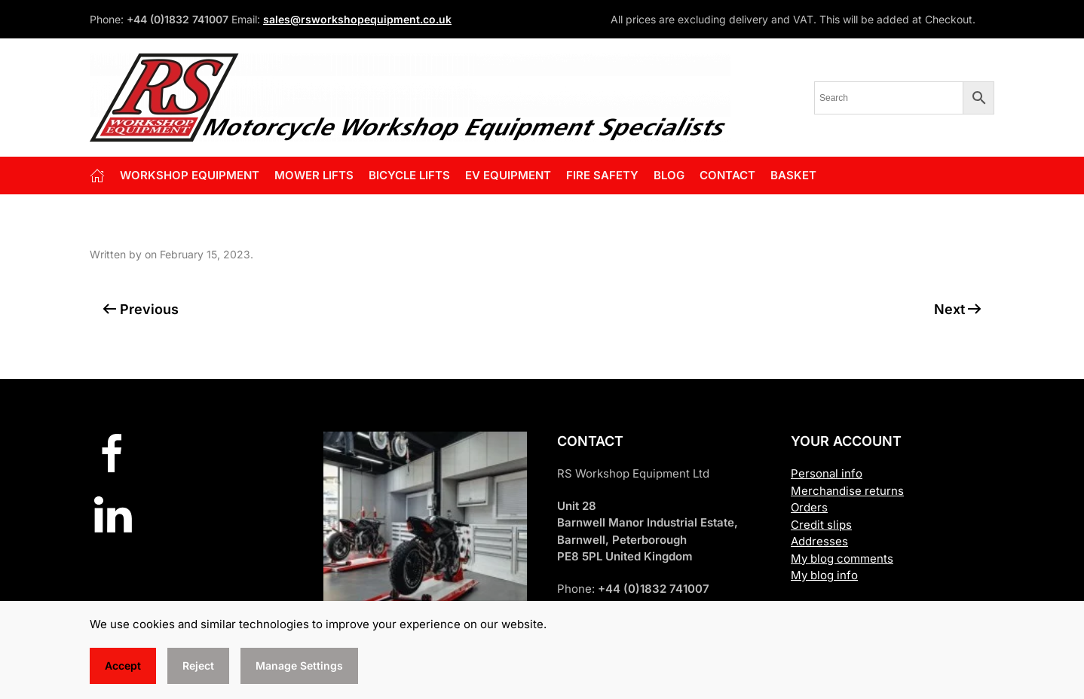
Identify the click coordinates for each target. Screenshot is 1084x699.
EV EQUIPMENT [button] (508, 175)
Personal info (826, 473)
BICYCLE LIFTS (409, 175)
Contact (727, 175)
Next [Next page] (958, 309)
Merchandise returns (847, 491)
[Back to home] (410, 97)
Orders (809, 507)
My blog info (824, 575)
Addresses (819, 541)
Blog (669, 175)
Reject (198, 665)
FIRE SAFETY (602, 175)
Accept (123, 665)
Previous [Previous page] (141, 309)
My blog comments (842, 558)
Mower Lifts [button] (314, 175)
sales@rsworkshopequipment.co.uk (357, 19)
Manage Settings (299, 665)
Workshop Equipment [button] (189, 175)
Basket (793, 175)
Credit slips (821, 524)
